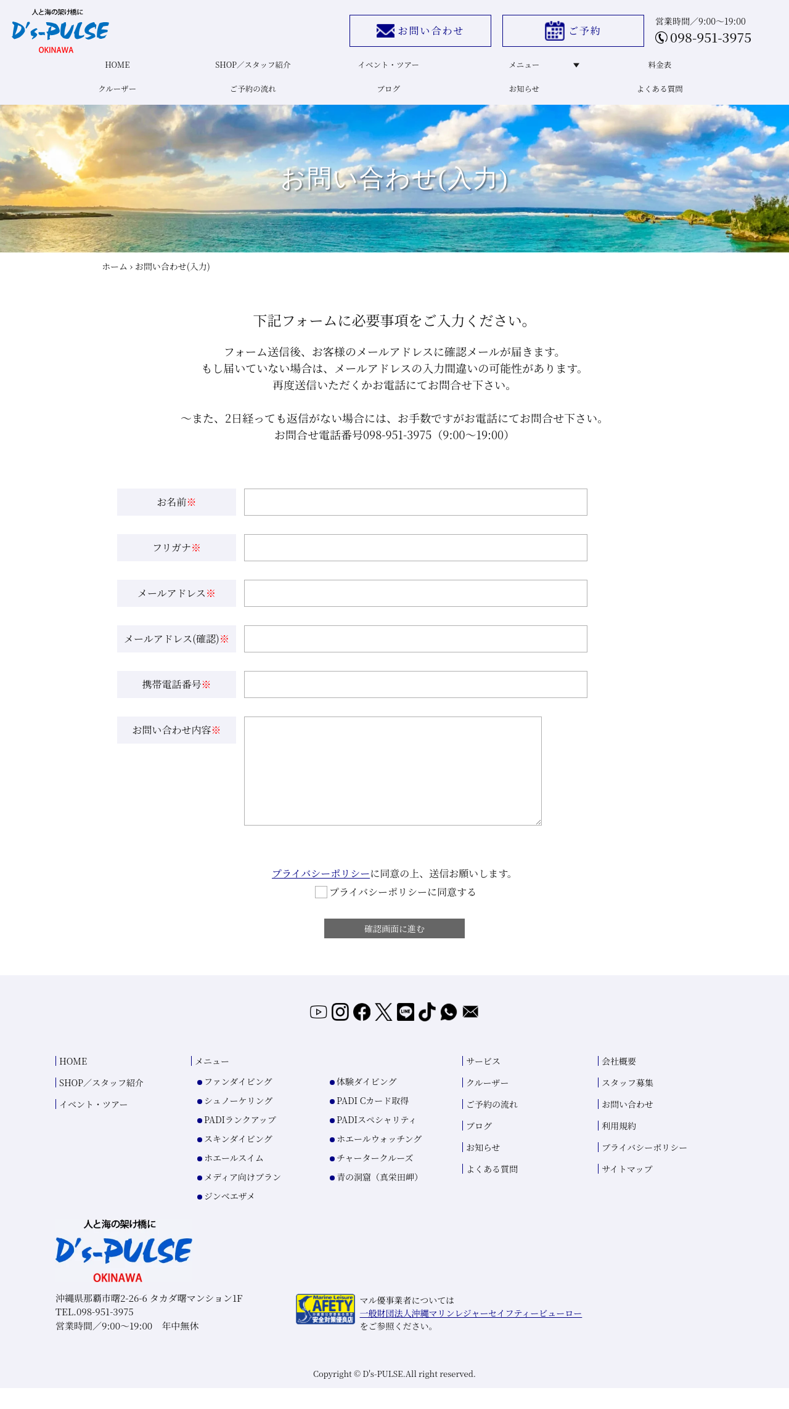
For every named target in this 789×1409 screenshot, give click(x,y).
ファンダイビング (238, 1102)
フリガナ (176, 558)
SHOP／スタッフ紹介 (251, 69)
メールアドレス (176, 603)
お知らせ (522, 96)
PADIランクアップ (240, 1140)
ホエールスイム (234, 1178)
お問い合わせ (413, 33)
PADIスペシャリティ (377, 1140)
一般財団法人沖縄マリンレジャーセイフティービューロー (471, 1334)
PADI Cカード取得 (373, 1121)
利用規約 (619, 1146)
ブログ (386, 96)
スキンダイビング (238, 1159)
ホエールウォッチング (379, 1159)
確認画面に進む (394, 941)
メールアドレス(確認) (176, 649)
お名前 (176, 512)
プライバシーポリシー (321, 884)
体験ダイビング (366, 1102)
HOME (116, 69)
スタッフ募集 (627, 1103)
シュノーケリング (238, 1121)
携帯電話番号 (176, 695)
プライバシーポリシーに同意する (395, 902)
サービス (483, 1082)
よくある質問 (657, 96)
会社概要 (619, 1082)
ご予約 (566, 33)
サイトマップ (627, 1190)
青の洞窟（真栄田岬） (380, 1198)
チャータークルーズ (375, 1178)
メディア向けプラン (242, 1198)
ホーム (115, 276)
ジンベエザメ (229, 1217)
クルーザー (116, 96)
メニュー (540, 69)
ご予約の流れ (250, 96)
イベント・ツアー (387, 69)
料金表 (657, 69)
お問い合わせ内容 (176, 740)
